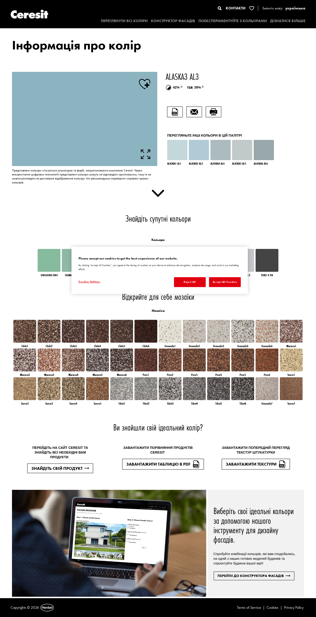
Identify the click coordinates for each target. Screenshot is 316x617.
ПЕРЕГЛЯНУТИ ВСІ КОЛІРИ (124, 20)
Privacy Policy (294, 607)
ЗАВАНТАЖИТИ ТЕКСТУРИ (256, 464)
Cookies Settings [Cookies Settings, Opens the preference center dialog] (89, 281)
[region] (159, 270)
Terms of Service (249, 607)
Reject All (190, 282)
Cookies (272, 607)
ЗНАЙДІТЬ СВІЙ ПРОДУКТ (60, 468)
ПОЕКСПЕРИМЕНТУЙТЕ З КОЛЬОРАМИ (232, 20)
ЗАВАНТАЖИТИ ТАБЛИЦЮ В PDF (163, 464)
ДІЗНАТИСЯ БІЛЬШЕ (287, 20)
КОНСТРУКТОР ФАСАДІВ (173, 20)
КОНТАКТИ (235, 8)
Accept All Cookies (225, 282)
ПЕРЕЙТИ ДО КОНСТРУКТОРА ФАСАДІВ (253, 575)
